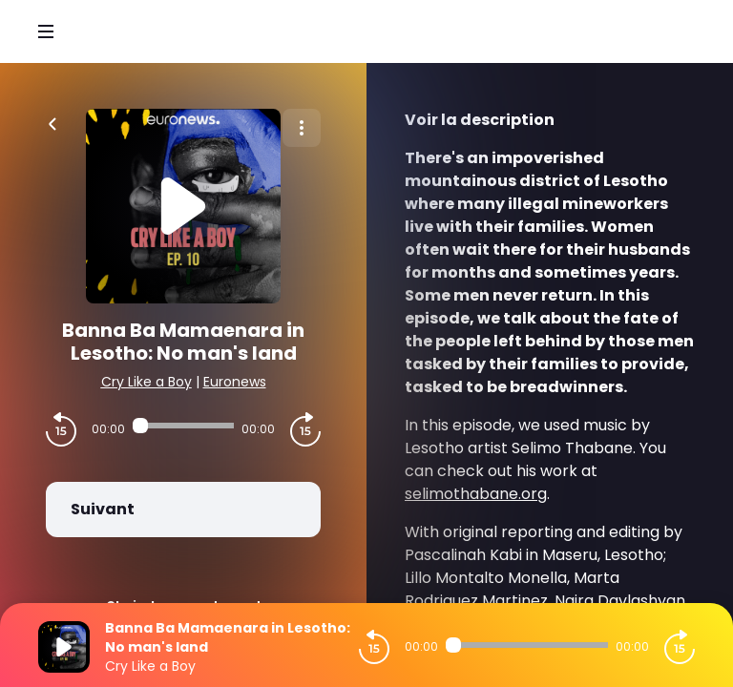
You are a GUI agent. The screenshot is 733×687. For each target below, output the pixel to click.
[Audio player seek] (183, 425)
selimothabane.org (476, 494)
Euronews (234, 381)
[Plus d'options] (302, 128)
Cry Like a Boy (146, 381)
